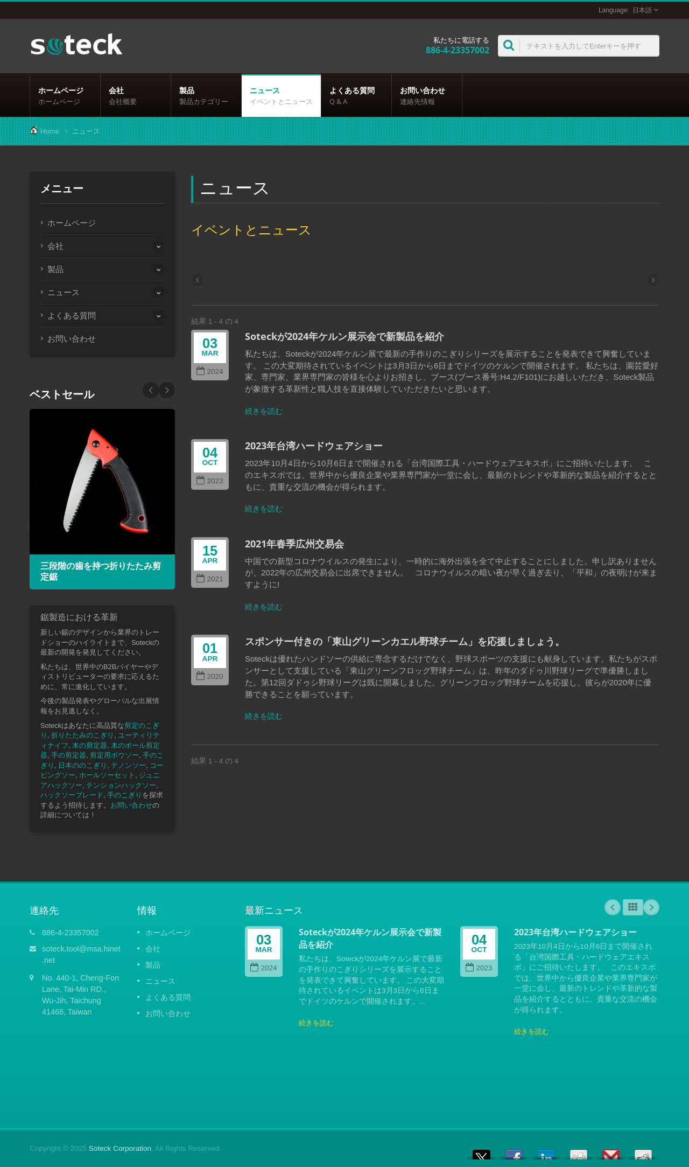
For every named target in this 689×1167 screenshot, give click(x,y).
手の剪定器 (68, 755)
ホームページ (65, 95)
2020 (209, 676)
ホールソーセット (107, 775)
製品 (206, 95)
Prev (167, 390)
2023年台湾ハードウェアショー (314, 445)
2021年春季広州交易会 (294, 543)
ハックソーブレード (71, 795)
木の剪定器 (89, 745)
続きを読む (264, 411)
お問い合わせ (427, 95)
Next (151, 390)
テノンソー (128, 765)
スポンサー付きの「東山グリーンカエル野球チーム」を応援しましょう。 (405, 641)
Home (49, 131)
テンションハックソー (121, 785)
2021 (209, 579)
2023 (209, 481)
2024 (209, 371)
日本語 (642, 10)
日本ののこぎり (82, 765)
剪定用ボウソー (114, 755)
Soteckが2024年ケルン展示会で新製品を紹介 (344, 336)
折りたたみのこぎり (82, 735)
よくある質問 (356, 95)
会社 (136, 95)
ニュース (281, 95)
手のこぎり (124, 795)
